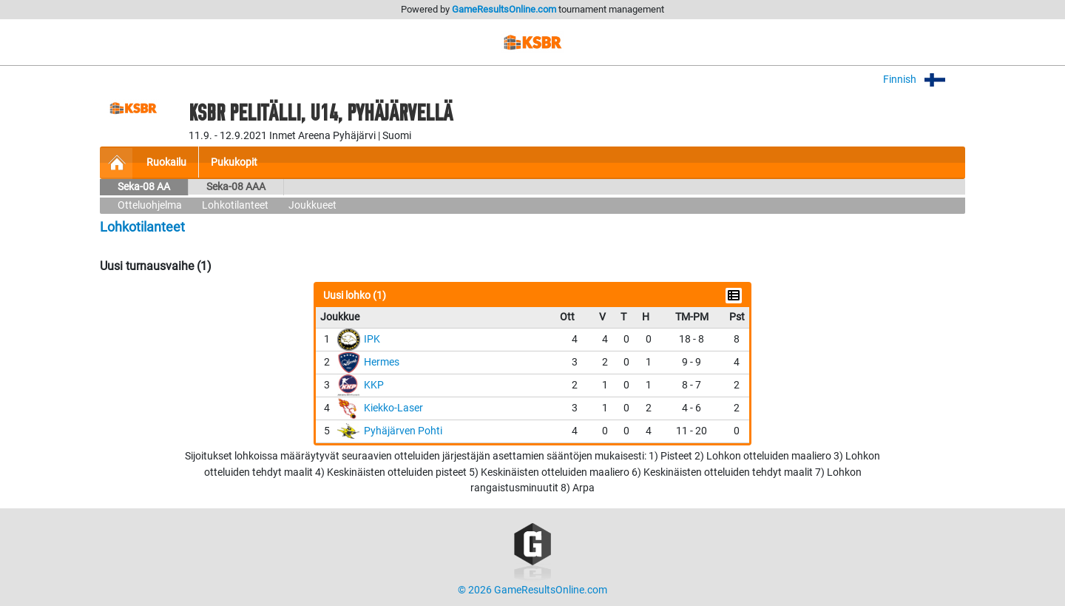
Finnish (924, 79)
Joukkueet (312, 205)
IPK (372, 339)
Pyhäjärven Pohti (403, 431)
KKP (374, 385)
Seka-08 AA (144, 187)
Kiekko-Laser (393, 408)
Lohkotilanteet (235, 205)
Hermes (381, 362)
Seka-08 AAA (236, 187)
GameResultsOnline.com (504, 9)
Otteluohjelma (150, 205)
